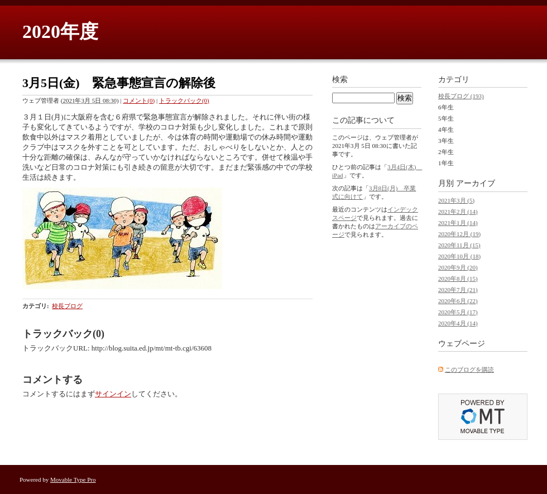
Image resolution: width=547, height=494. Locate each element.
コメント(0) (139, 100)
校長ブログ (67, 306)
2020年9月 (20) (458, 267)
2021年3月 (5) (456, 200)
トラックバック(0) (184, 100)
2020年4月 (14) (458, 323)
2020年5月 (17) (458, 312)
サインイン (113, 394)
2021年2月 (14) (458, 211)
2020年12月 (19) (459, 234)
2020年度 (60, 31)
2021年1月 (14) (458, 222)
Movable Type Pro (73, 479)
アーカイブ (475, 183)
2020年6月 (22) (458, 301)
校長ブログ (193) (461, 96)
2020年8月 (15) (458, 278)
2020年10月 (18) (459, 256)
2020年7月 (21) (458, 289)
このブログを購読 (469, 369)
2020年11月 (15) (459, 245)
